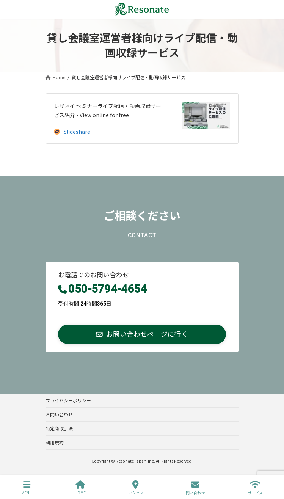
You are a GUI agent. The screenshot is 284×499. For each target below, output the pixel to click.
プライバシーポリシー (68, 400)
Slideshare (72, 131)
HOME (80, 487)
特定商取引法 (59, 428)
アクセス (135, 487)
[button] (142, 334)
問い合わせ (195, 487)
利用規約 (55, 442)
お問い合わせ (59, 414)
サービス (255, 487)
